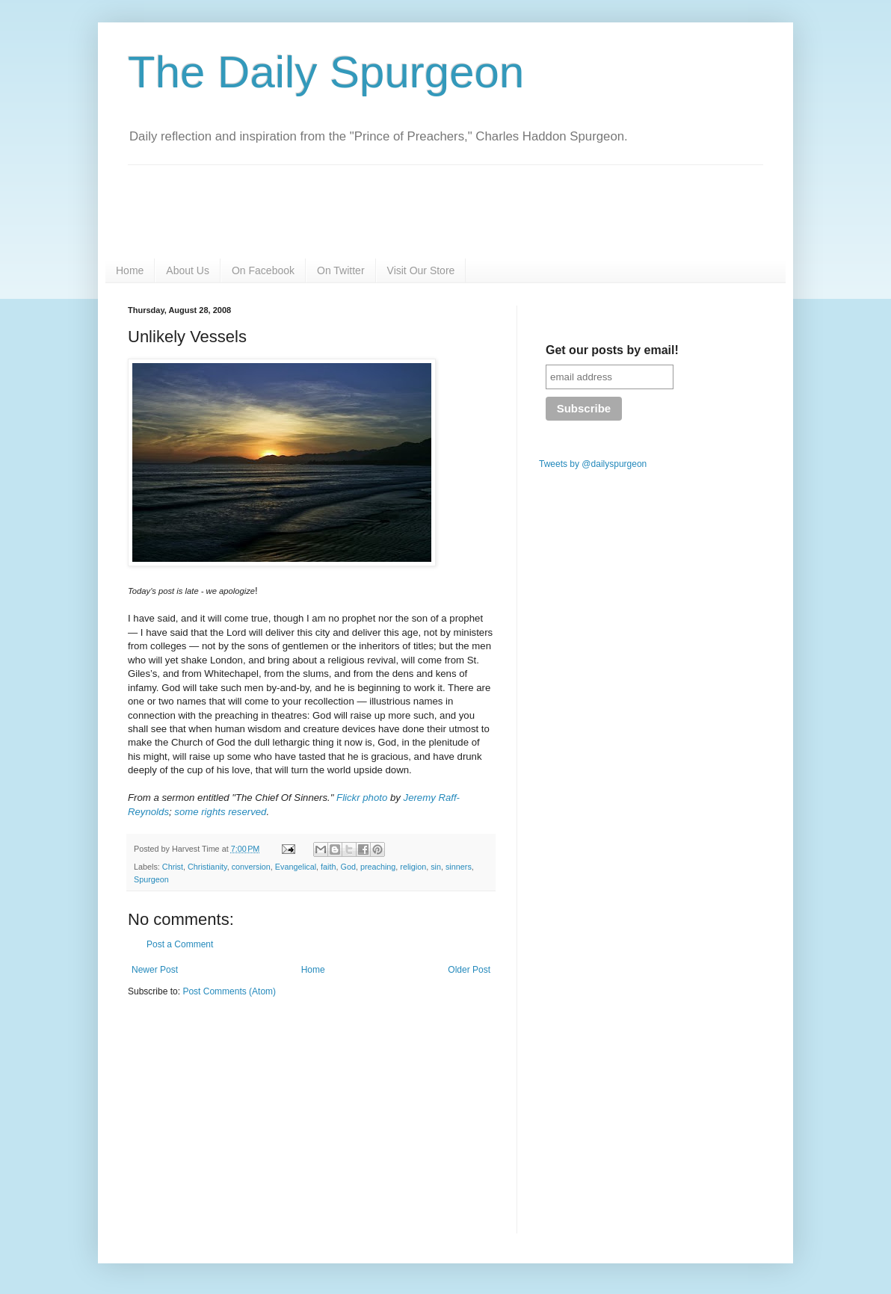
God (348, 866)
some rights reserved (220, 811)
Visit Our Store (421, 270)
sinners (459, 866)
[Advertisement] (253, 1125)
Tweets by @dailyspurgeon (593, 464)
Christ (172, 866)
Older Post (469, 970)
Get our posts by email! (612, 350)
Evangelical (295, 866)
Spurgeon (151, 879)
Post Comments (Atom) (229, 991)
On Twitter (341, 270)
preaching (377, 866)
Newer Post (155, 970)
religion (413, 866)
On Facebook (263, 270)
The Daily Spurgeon (326, 72)
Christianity (207, 866)
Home (130, 270)
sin (436, 866)
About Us (187, 270)
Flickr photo (361, 797)
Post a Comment (180, 944)
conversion (251, 866)
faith (328, 866)
